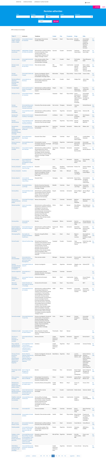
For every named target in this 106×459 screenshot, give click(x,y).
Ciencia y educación (16, 166)
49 (44, 455)
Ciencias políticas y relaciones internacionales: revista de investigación (16, 82)
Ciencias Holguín (15, 87)
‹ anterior (34, 455)
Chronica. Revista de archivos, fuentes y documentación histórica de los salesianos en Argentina (16, 358)
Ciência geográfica (16, 234)
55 (62, 455)
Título (17, 14)
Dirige (75, 36)
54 (59, 455)
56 (65, 455)
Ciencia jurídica (15, 221)
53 (56, 455)
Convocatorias (27, 1)
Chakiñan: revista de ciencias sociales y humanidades (16, 398)
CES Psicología (15, 408)
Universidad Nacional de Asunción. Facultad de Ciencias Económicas (27, 107)
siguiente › (72, 455)
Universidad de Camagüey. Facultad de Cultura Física (27, 179)
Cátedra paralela (15, 427)
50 (47, 455)
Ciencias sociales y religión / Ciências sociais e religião (16, 40)
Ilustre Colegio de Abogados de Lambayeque (26, 371)
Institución (77, 14)
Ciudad (62, 14)
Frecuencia (40, 19)
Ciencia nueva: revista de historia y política (16, 201)
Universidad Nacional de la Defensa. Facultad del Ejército (27, 447)
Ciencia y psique (15, 159)
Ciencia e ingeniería (16, 271)
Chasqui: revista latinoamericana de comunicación (16, 391)
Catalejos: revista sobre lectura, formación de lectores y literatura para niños (16, 437)
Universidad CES (26, 408)
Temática (33, 14)
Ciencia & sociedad (16, 316)
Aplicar (56, 21)
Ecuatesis (24, 170)
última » (78, 455)
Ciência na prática (16, 205)
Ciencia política (15, 190)
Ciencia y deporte (16, 178)
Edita (84, 36)
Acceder (87, 2)
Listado (97, 7)
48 (41, 455)
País (47, 14)
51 (50, 455)
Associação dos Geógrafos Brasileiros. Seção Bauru (27, 235)
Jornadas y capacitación (41, 1)
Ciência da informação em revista (15, 279)
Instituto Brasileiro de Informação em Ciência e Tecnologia (27, 284)
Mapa (103, 7)
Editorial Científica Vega (27, 241)
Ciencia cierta (15, 288)
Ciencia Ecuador (15, 241)
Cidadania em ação (16, 331)
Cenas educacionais (16, 414)
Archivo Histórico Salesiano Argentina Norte (27, 358)
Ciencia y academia (16, 185)
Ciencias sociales (16, 59)
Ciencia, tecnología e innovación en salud (16, 138)
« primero (28, 455)
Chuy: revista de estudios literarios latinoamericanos (16, 345)
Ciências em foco (16, 93)
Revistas (18, 1)
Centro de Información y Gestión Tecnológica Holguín (27, 89)
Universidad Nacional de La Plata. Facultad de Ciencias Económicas (27, 122)
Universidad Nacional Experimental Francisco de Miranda (27, 128)
